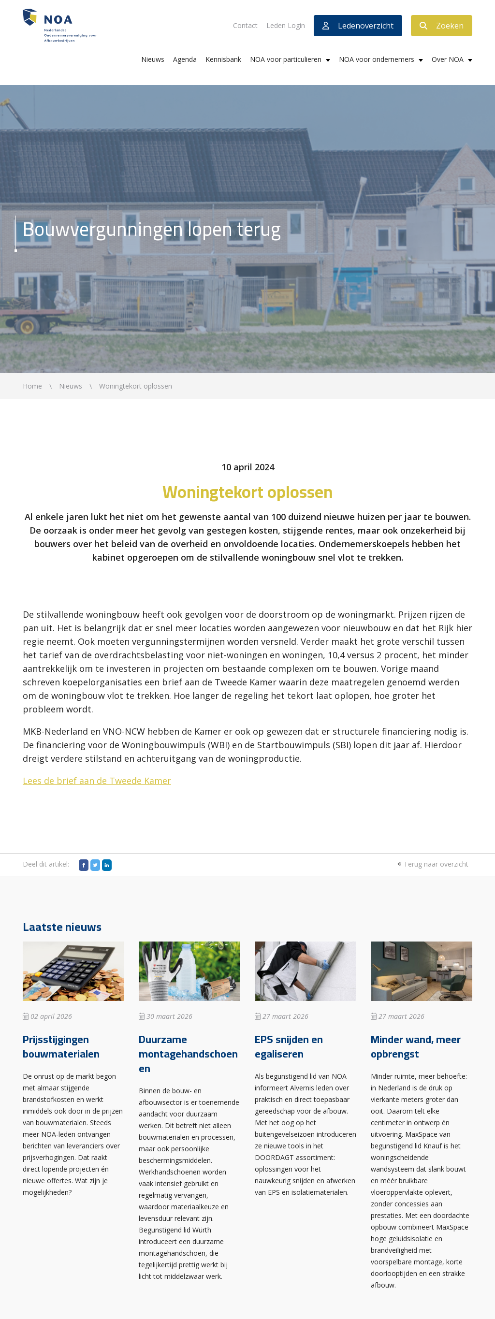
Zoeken (442, 25)
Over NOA (448, 59)
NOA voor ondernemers (376, 59)
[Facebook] (83, 865)
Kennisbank (223, 59)
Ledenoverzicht (357, 25)
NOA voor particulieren (285, 59)
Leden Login (285, 25)
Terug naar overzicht (431, 864)
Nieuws (152, 59)
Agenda (185, 59)
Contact (245, 25)
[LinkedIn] (107, 865)
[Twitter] (95, 865)
